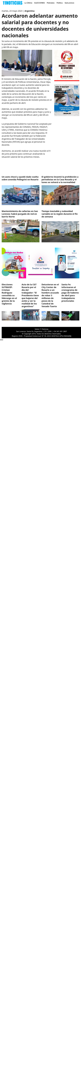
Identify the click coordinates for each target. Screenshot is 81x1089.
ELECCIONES (39, 3)
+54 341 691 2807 (60, 331)
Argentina (30, 11)
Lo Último (28, 3)
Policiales (51, 3)
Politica (60, 3)
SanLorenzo (69, 3)
